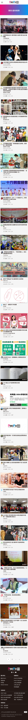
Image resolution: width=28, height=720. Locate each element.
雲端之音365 (6, 411)
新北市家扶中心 (6, 623)
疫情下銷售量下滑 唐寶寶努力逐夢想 (13, 279)
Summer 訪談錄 (6, 64)
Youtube (16, 672)
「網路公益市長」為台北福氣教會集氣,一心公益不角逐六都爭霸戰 (15, 568)
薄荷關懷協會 (6, 119)
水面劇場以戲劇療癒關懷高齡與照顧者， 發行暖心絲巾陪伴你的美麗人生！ (15, 171)
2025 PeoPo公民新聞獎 (6, 695)
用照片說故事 (4, 699)
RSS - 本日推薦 (4, 707)
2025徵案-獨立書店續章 (19, 693)
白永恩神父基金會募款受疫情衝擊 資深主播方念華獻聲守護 (15, 330)
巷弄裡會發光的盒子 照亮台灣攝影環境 (14, 489)
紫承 (4, 438)
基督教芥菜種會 (6, 92)
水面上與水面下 (6, 173)
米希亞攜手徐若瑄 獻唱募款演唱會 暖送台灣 (15, 62)
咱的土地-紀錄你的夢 (6, 697)
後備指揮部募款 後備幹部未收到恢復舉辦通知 (15, 225)
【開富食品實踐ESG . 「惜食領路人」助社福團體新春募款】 (14, 252)
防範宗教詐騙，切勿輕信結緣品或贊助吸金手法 (15, 436)
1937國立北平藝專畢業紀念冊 (11, 383)
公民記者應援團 (17, 682)
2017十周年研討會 (18, 695)
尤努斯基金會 (6, 38)
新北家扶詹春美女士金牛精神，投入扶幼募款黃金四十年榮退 (15, 621)
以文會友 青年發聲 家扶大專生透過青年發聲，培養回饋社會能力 (14, 516)
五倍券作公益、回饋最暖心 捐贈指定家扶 (14, 357)
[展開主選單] (2, 2)
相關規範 (3, 680)
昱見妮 (4, 306)
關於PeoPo (3, 678)
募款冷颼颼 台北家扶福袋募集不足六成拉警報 (15, 463)
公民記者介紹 (17, 684)
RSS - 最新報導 (4, 705)
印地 (4, 384)
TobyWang (5, 255)
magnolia (5, 465)
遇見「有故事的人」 (18, 699)
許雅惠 (4, 571)
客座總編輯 (16, 686)
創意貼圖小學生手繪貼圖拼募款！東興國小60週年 (15, 409)
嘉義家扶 (5, 544)
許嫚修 (4, 491)
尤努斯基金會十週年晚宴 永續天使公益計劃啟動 (15, 36)
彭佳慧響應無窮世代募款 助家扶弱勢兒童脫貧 (15, 648)
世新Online (5, 280)
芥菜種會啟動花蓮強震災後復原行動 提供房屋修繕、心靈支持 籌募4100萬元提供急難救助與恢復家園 (15, 89)
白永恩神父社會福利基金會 (9, 333)
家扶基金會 (5, 359)
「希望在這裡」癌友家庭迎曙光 (12, 595)
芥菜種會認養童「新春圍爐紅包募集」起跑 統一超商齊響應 (15, 144)
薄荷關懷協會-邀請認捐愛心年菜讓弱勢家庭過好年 (15, 117)
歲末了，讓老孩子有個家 (10, 304)
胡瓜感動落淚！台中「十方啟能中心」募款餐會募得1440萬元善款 (15, 198)
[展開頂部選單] (26, 2)
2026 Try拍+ (4, 693)
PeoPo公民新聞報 (18, 678)
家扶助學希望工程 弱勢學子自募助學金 (14, 542)
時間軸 (2, 682)
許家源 (4, 228)
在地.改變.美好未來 (18, 697)
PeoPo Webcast (18, 680)
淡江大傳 (5, 596)
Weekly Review (4, 684)
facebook (12, 672)
